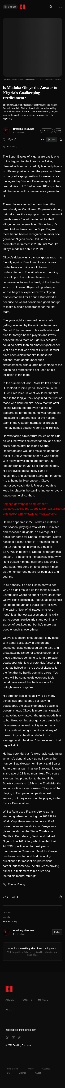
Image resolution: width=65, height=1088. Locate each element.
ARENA (10, 1000)
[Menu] (60, 7)
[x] (7, 1037)
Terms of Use (12, 1069)
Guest (38, 1073)
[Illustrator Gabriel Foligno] (13, 79)
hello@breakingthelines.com (21, 1029)
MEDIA (43, 1000)
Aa (42, 139)
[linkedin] (13, 1037)
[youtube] (19, 1037)
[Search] (51, 7)
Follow (57, 932)
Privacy (30, 1069)
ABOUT (11, 1010)
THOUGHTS (26, 1000)
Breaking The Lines (23, 129)
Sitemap (22, 1073)
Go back (9, 7)
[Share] (60, 139)
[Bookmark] (15, 139)
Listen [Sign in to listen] (51, 139)
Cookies (46, 1069)
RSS (8, 1073)
